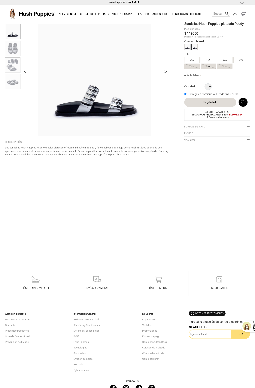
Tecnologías (80, 347)
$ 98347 (219, 37)
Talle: (187, 54)
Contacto (10, 325)
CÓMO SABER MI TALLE (36, 288)
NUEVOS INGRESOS (70, 14)
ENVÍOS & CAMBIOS (96, 287)
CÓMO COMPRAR (157, 288)
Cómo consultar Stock (154, 342)
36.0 (208, 60)
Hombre (128, 14)
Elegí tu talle (210, 102)
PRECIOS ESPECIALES (97, 14)
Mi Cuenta (147, 313)
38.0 (241, 60)
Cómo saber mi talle (153, 353)
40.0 (208, 66)
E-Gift (77, 336)
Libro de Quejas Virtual (17, 336)
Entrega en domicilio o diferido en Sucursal (214, 94)
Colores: (194, 41)
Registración (149, 319)
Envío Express (81, 342)
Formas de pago (151, 336)
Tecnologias (179, 14)
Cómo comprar (150, 358)
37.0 (225, 60)
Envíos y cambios (83, 358)
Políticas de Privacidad (86, 319)
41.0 (225, 66)
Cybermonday (81, 370)
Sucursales (80, 353)
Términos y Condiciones (87, 325)
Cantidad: (189, 86)
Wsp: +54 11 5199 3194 (17, 319)
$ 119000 (191, 33)
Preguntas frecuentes (17, 330)
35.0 (192, 60)
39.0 (192, 66)
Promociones (149, 330)
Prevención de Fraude (17, 342)
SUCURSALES (219, 287)
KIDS (147, 14)
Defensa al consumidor (86, 330)
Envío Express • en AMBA (124, 2)
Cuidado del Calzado (153, 347)
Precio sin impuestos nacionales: (199, 37)
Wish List (147, 325)
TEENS (139, 14)
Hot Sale (78, 364)
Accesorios (160, 14)
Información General (85, 313)
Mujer (116, 14)
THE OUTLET (197, 14)
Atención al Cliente (15, 313)
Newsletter (198, 327)
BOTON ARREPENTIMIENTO (209, 313)
